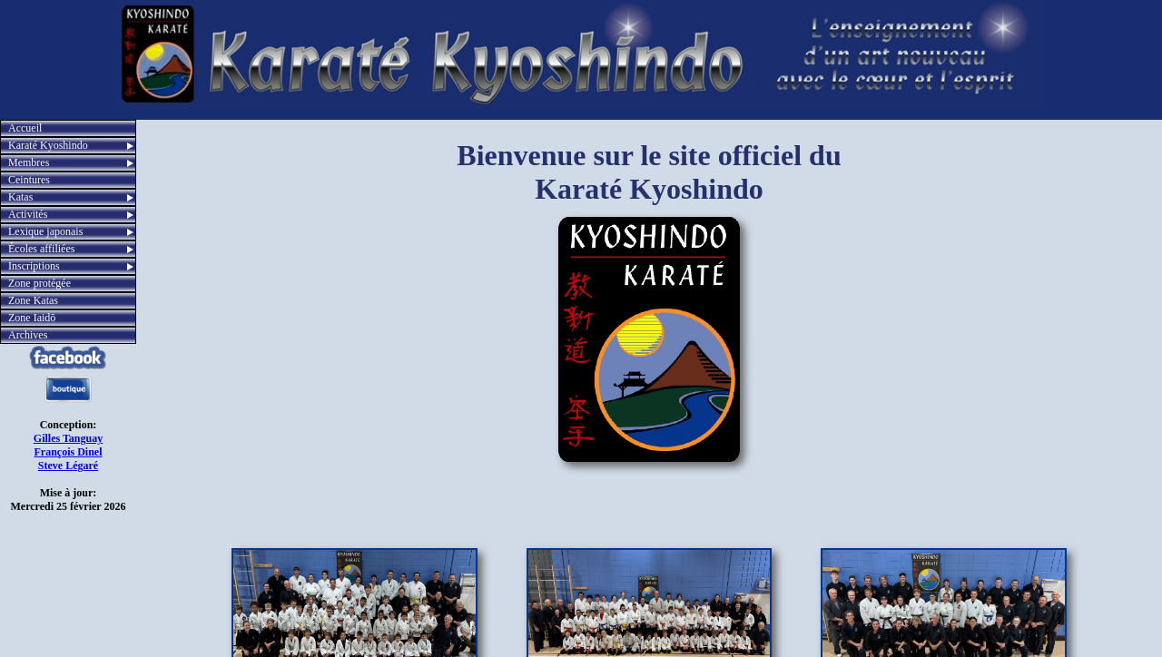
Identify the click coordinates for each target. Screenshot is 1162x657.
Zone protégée (39, 283)
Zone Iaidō (31, 317)
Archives (27, 334)
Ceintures (29, 179)
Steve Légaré (68, 465)
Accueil (25, 128)
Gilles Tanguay (68, 438)
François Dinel (68, 452)
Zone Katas (33, 300)
